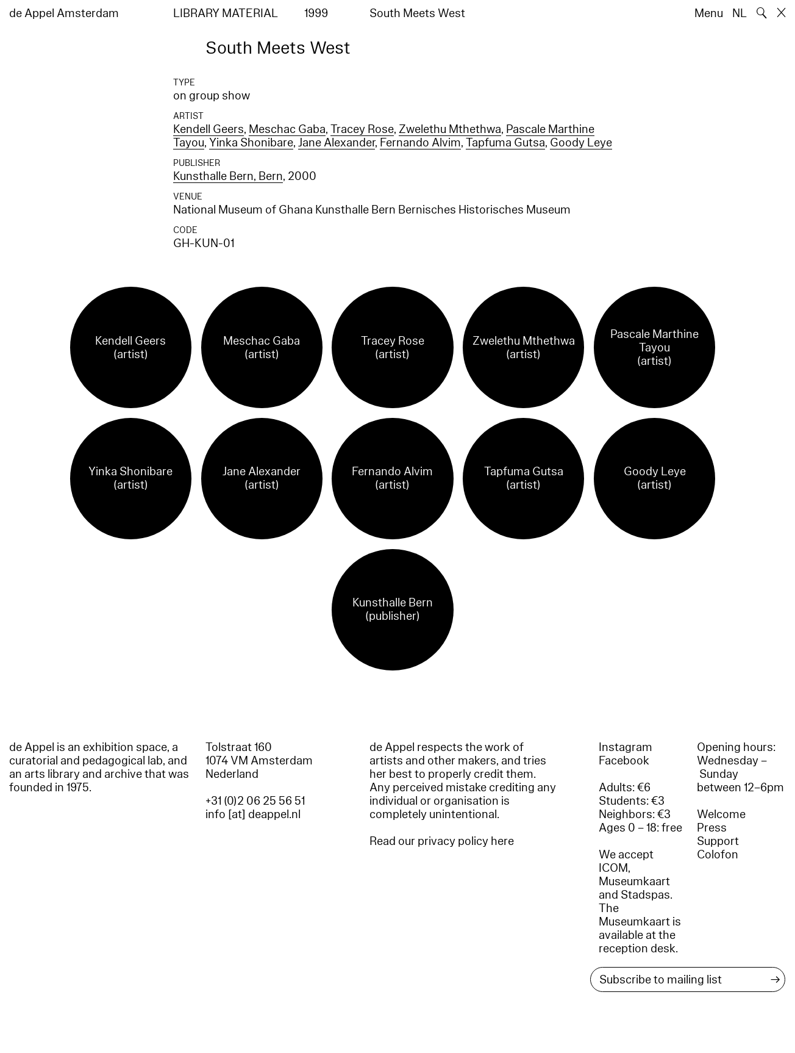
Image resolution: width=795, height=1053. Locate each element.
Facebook (624, 761)
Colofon (717, 855)
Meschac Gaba (287, 129)
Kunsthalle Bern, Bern (228, 176)
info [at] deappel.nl (253, 814)
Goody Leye (581, 143)
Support (718, 841)
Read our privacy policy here (441, 841)
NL (739, 13)
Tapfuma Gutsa (505, 143)
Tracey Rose (362, 129)
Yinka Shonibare (251, 143)
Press (712, 828)
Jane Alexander (336, 143)
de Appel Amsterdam (64, 13)
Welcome (721, 814)
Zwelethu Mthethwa (450, 129)
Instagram (625, 747)
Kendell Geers (208, 129)
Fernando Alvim (420, 143)
